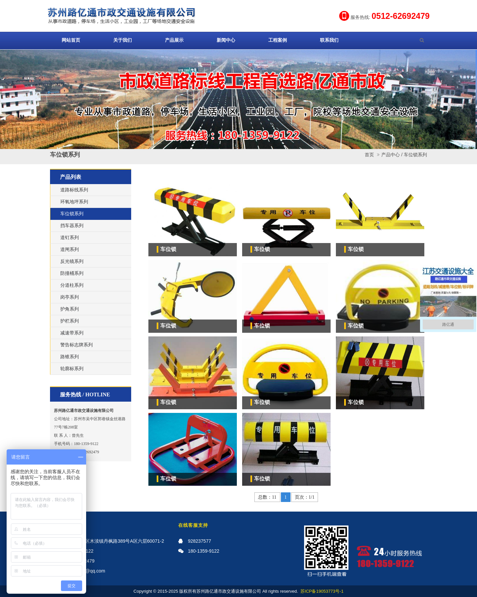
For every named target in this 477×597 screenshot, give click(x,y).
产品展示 (174, 40)
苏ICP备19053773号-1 (322, 591)
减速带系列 (71, 332)
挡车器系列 (71, 225)
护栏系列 (69, 321)
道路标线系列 (74, 189)
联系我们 (329, 40)
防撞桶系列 (71, 273)
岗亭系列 (69, 297)
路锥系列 (69, 356)
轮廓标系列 (71, 368)
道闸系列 (69, 249)
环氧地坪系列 (74, 201)
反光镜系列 (71, 261)
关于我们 (122, 40)
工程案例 (277, 40)
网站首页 (71, 40)
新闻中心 (226, 40)
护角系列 (69, 309)
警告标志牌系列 (76, 344)
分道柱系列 (71, 285)
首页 (369, 154)
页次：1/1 (305, 497)
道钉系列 (69, 237)
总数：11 (267, 497)
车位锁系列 (415, 154)
